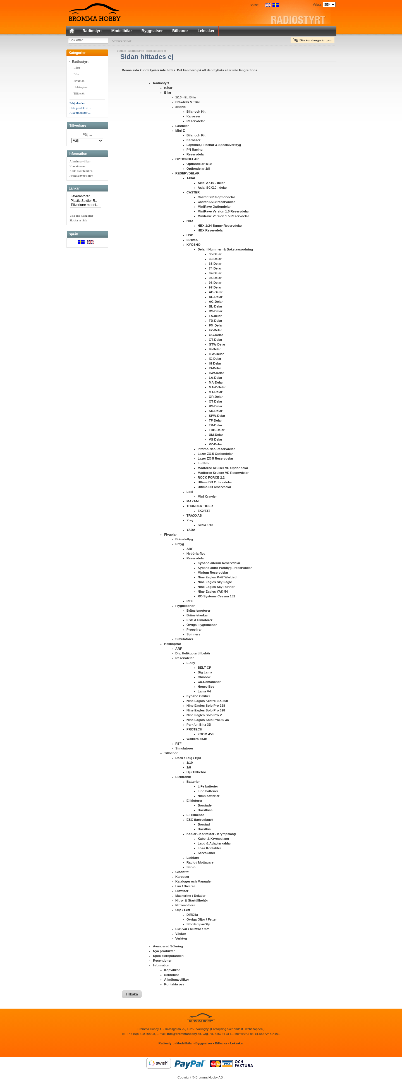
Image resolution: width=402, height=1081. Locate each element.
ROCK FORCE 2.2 (211, 478)
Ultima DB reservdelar (214, 488)
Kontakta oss (77, 167)
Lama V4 (204, 692)
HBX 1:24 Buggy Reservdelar (220, 226)
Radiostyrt (92, 31)
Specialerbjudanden (168, 957)
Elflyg (179, 545)
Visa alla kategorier (81, 216)
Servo (190, 868)
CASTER (193, 193)
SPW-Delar (217, 416)
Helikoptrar (80, 88)
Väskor (180, 934)
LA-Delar (215, 378)
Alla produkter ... (80, 113)
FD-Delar (215, 321)
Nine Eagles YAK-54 (213, 592)
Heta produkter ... (80, 109)
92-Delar (215, 274)
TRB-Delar (216, 431)
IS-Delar (215, 369)
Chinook (204, 678)
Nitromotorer (185, 906)
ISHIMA (192, 241)
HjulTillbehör (196, 773)
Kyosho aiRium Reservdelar (219, 564)
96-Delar (215, 283)
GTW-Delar (217, 345)
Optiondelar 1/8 (198, 169)
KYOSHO (193, 245)
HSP (189, 236)
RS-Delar (215, 407)
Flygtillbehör (185, 607)
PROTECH (194, 730)
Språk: (254, 5)
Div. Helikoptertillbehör (192, 654)
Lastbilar (182, 127)
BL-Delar (215, 307)
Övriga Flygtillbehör (201, 626)
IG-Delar (215, 359)
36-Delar (215, 255)
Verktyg (181, 939)
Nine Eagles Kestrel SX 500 (207, 702)
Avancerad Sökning (168, 947)
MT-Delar (215, 393)
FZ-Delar (215, 331)
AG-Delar (216, 302)
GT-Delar (215, 340)
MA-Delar (216, 383)
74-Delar (215, 269)
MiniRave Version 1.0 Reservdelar (223, 212)
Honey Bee (206, 687)
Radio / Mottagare (200, 863)
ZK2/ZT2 (204, 512)
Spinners (193, 635)
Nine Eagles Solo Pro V (204, 716)
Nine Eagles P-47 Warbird (217, 578)
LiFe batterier (208, 787)
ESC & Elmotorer (199, 621)
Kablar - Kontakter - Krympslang (211, 835)
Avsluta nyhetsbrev (81, 176)
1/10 (189, 763)
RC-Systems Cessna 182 (216, 597)
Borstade (205, 806)
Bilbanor (180, 31)
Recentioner (162, 961)
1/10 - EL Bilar (186, 98)
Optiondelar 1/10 (199, 165)
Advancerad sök (127, 40)
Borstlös (204, 830)
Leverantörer (85, 197)
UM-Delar (216, 435)
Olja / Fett (182, 911)
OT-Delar (215, 402)
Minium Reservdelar (213, 573)
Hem (120, 51)
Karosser (193, 117)
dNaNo (180, 108)
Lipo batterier (208, 792)
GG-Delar (216, 336)
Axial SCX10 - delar (212, 188)
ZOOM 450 (206, 735)
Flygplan (79, 81)
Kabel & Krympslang (213, 839)
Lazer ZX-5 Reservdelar (215, 459)
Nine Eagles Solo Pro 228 (205, 706)
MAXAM (192, 502)
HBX (189, 222)
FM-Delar (215, 326)
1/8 (188, 768)
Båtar (76, 68)
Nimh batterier (208, 797)
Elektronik (183, 778)
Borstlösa (205, 811)
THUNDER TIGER (199, 507)
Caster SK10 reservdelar (216, 203)
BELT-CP (204, 668)
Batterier (193, 782)
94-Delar (215, 279)
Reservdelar (195, 122)
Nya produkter (164, 952)
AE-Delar (215, 298)
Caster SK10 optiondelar (216, 198)
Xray (189, 521)
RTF (189, 602)
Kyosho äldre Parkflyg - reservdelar (225, 569)
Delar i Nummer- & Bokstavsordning (225, 250)
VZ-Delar (215, 445)
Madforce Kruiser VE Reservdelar (223, 474)
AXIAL (191, 179)
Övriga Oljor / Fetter (201, 920)
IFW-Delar (216, 355)
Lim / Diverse (185, 887)
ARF (189, 550)
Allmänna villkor (80, 162)
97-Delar (215, 288)
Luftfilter (204, 464)
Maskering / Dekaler (190, 896)
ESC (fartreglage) (199, 820)
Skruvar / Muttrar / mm (192, 930)
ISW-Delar (216, 374)
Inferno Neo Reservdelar (216, 450)
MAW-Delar (217, 388)
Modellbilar (121, 31)
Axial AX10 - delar (211, 184)
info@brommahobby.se (184, 1035)
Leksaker (206, 31)
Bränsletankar (197, 616)
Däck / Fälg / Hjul (188, 759)
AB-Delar (215, 293)
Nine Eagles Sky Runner (216, 588)
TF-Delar (215, 421)
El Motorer (194, 801)
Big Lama (205, 673)
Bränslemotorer (198, 611)
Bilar (77, 75)
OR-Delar (216, 397)
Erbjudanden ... (79, 104)
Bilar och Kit (195, 112)
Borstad (204, 825)
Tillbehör (79, 94)
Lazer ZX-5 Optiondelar (215, 454)
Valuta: (316, 4)
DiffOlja (192, 915)
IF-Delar (215, 350)
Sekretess (171, 976)
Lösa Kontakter (209, 849)
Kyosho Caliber (198, 697)
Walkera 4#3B (196, 740)
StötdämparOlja (198, 925)
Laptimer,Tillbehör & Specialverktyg (213, 146)
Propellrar (194, 630)
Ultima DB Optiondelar (215, 483)
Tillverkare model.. (85, 206)
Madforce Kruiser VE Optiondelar (223, 469)
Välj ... (87, 136)
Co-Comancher (209, 683)
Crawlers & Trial (187, 103)
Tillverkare (77, 127)
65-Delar (215, 264)
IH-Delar (215, 364)
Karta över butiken (81, 172)
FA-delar (215, 317)
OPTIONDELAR (187, 160)
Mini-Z (180, 131)
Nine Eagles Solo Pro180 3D (207, 721)
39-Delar (215, 260)
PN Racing (194, 150)
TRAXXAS (194, 516)
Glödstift (181, 873)
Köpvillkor (172, 971)
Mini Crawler (207, 497)
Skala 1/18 (205, 526)
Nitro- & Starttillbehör (191, 901)
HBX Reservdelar (211, 231)
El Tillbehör (195, 816)
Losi (189, 493)
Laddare (192, 858)
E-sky (190, 664)
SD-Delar (215, 412)
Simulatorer (184, 640)
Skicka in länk (78, 221)
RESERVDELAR (187, 174)
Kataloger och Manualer (193, 882)
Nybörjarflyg (195, 554)
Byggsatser (152, 31)
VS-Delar (215, 440)
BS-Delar (215, 312)
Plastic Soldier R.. (85, 202)
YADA (190, 531)
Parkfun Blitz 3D (198, 725)
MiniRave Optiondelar (214, 207)
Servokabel (206, 854)
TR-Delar (215, 426)
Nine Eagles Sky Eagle (215, 583)
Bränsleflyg (184, 540)
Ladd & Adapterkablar (214, 844)
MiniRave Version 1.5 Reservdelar (223, 217)
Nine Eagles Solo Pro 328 (205, 711)
